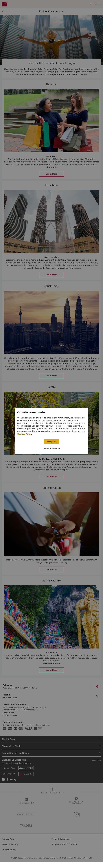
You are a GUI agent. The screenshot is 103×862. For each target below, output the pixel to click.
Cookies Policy (24, 434)
